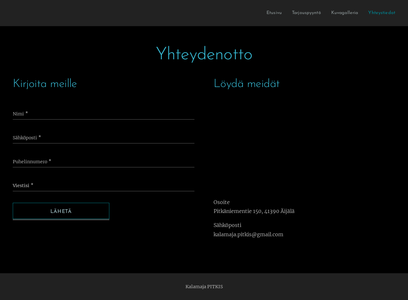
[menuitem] (263, 13)
